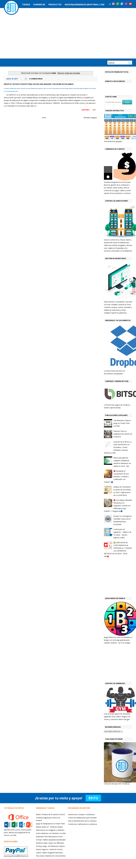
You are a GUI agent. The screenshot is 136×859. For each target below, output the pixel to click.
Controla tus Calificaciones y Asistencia (82, 824)
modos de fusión (74, 88)
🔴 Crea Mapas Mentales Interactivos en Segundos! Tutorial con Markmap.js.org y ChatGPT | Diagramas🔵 (118, 505)
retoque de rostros (12, 91)
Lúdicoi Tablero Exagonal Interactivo (49, 853)
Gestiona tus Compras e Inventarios (81, 814)
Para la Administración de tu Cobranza (82, 821)
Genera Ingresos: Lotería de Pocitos (49, 849)
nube (81, 88)
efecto (46, 88)
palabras (85, 88)
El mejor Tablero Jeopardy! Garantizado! (51, 840)
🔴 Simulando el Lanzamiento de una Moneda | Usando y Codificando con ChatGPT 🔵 (116, 476)
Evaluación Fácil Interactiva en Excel (49, 836)
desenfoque (34, 88)
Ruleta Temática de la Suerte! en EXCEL (50, 814)
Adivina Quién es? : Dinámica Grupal (49, 827)
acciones (6, 88)
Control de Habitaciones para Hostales (82, 818)
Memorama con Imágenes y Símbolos (50, 830)
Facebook (113, 4)
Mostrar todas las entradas (69, 73)
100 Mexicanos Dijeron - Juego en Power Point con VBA (122, 423)
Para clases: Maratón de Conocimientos (51, 856)
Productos (54, 4)
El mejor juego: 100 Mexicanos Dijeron (50, 846)
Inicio (44, 117)
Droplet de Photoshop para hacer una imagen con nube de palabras (39, 84)
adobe (11, 88)
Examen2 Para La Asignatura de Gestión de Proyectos (122, 434)
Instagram (126, 4)
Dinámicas (39, 4)
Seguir (127, 102)
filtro (50, 88)
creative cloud (25, 88)
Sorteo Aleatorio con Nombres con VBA (51, 833)
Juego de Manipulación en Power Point (50, 824)
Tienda (26, 4)
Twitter (122, 4)
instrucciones (63, 88)
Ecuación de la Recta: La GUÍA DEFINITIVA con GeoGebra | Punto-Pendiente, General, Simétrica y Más (117, 447)
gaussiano (56, 88)
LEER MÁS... (86, 110)
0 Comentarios (36, 79)
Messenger (118, 4)
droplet (40, 88)
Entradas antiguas (90, 117)
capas (19, 88)
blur (15, 88)
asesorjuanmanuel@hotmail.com (84, 4)
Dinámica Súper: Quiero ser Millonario (50, 843)
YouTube (130, 4)
